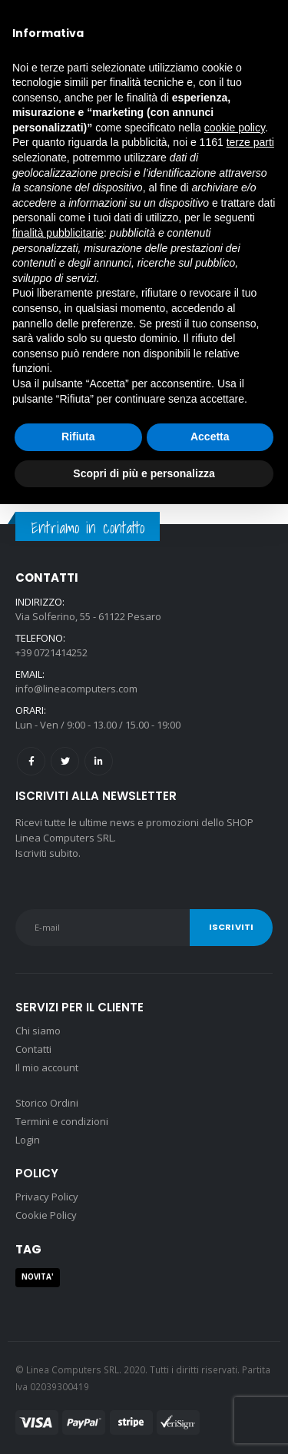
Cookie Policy (46, 1215)
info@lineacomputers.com (76, 688)
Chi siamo (38, 1030)
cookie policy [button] (234, 127)
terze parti (250, 142)
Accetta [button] (210, 436)
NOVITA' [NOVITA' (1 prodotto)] (38, 1277)
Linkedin (98, 761)
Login (27, 1140)
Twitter (65, 761)
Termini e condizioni (61, 1121)
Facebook (31, 761)
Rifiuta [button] (78, 436)
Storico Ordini (46, 1103)
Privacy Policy (46, 1196)
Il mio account (46, 1067)
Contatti (33, 1049)
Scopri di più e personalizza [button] (143, 473)
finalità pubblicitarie (58, 233)
